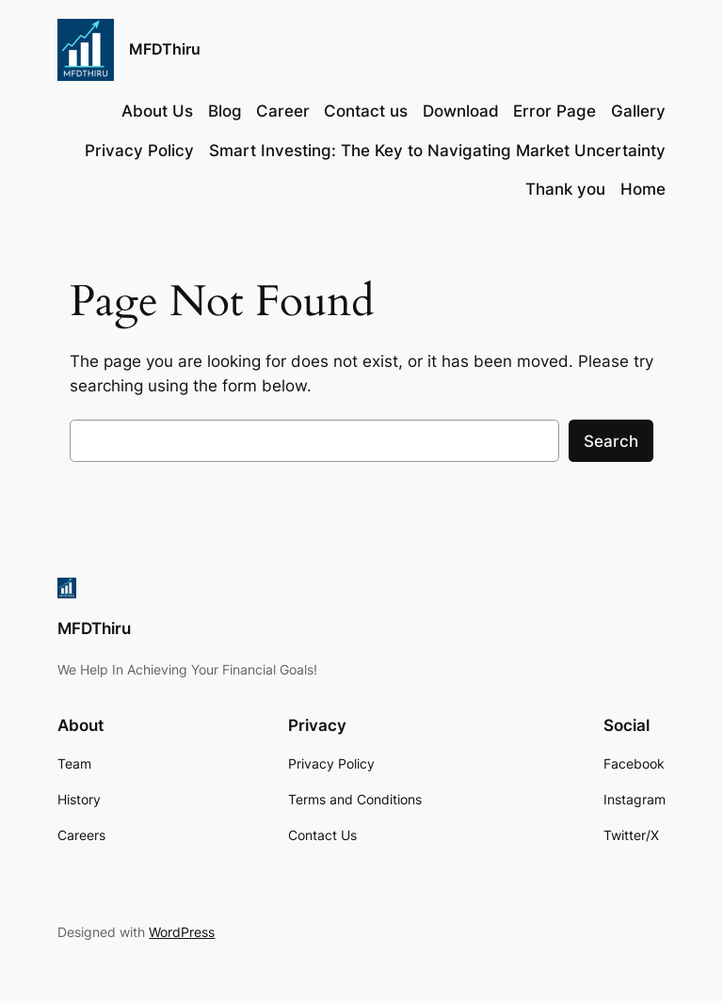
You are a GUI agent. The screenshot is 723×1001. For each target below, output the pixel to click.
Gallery (638, 111)
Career (283, 111)
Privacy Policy (139, 150)
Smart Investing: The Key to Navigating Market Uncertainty (437, 150)
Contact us (366, 111)
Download (461, 111)
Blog (225, 111)
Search (611, 441)
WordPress (182, 932)
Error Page (554, 111)
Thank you (565, 189)
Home (643, 189)
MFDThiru (165, 49)
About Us (157, 111)
